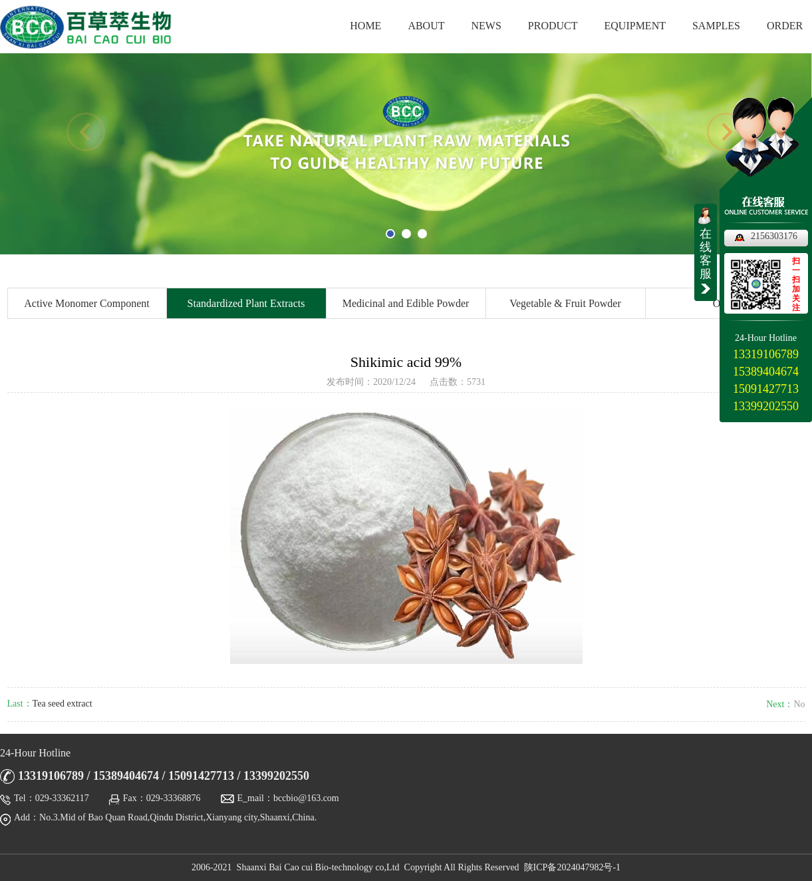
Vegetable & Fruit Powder (565, 303)
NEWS (486, 25)
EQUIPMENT (635, 25)
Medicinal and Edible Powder (406, 303)
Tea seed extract (62, 704)
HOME (365, 25)
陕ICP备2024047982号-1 (572, 867)
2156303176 (774, 236)
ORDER (785, 25)
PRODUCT (553, 25)
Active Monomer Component (86, 303)
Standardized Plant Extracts (246, 303)
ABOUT (426, 25)
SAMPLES (716, 25)
